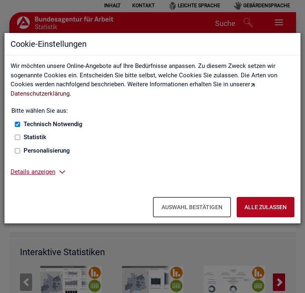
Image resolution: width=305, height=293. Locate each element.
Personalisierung (47, 150)
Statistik (35, 137)
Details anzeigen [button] (33, 171)
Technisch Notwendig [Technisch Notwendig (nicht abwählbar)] (53, 124)
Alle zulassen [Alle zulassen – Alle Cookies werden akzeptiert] (265, 207)
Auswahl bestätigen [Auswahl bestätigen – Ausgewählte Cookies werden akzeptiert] (191, 207)
